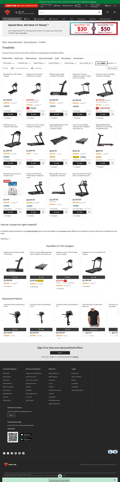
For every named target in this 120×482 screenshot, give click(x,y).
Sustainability (52, 397)
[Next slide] (118, 312)
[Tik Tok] (23, 453)
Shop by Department (12, 19)
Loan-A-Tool (29, 397)
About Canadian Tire (54, 373)
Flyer (27, 19)
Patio (63, 19)
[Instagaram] (12, 453)
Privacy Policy (75, 373)
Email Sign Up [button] (68, 5)
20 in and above (66, 58)
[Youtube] (16, 453)
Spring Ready (81, 19)
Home (4, 42)
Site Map (74, 380)
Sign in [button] (108, 5)
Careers (51, 383)
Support (57, 5)
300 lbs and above (31, 58)
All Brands (51, 387)
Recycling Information (54, 400)
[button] (99, 12)
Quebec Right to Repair (77, 390)
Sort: (103, 63)
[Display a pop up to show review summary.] (17, 103)
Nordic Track (19, 58)
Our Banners (52, 380)
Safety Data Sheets (7, 393)
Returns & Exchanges (8, 387)
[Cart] (115, 12)
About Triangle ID (53, 376)
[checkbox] (7, 118)
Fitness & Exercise (30, 42)
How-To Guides (30, 400)
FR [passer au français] (115, 5)
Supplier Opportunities (54, 403)
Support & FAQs (7, 376)
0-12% (57, 58)
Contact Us (5, 397)
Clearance (53, 19)
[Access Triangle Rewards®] (95, 5)
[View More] (5, 238)
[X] (8, 453)
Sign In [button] (60, 353)
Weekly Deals (39, 19)
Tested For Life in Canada (55, 390)
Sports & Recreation (15, 42)
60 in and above (78, 58)
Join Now (75, 357)
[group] (12, 106)
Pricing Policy (75, 387)
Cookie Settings (7, 400)
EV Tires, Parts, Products (32, 380)
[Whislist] (107, 12)
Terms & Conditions (77, 376)
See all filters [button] (101, 63)
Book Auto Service (105, 19)
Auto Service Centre (31, 376)
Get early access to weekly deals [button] (59, 480)
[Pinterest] (19, 453)
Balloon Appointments (31, 393)
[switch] (19, 68)
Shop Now (93, 2)
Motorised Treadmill (45, 58)
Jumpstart (51, 393)
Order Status (78, 5)
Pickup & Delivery (7, 383)
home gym (63, 231)
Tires (71, 19)
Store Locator (6, 373)
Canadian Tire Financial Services (34, 373)
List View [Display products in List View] (112, 68)
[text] (12, 103)
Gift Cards (28, 387)
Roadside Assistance (31, 383)
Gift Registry (29, 390)
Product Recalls (7, 390)
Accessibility (75, 383)
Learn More (11, 428)
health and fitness (32, 231)
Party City (93, 19)
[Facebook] (4, 453)
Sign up (11, 415)
